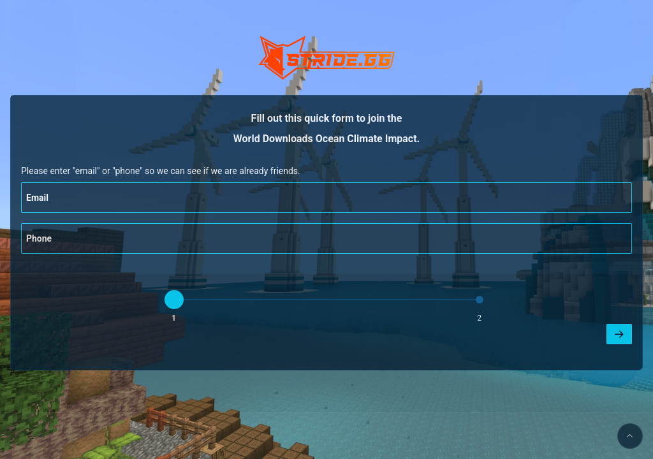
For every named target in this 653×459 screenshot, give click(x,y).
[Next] (619, 334)
